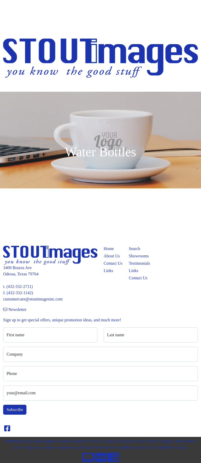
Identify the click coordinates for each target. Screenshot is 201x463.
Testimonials (138, 263)
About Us (112, 256)
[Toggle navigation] (8, 86)
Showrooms (138, 256)
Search (130, 5)
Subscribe (15, 409)
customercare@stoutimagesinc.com (33, 299)
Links (108, 270)
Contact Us (113, 263)
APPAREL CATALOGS (25, 17)
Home (10, 5)
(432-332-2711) (19, 286)
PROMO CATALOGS (23, 28)
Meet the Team (31, 5)
